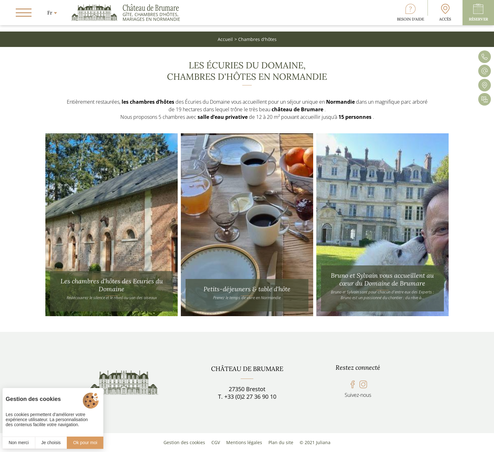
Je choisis (50, 442)
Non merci (19, 442)
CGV (215, 442)
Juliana (323, 442)
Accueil (225, 39)
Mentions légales (244, 442)
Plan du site (280, 442)
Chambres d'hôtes (257, 39)
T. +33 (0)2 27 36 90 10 (247, 396)
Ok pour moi (85, 442)
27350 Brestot (247, 389)
